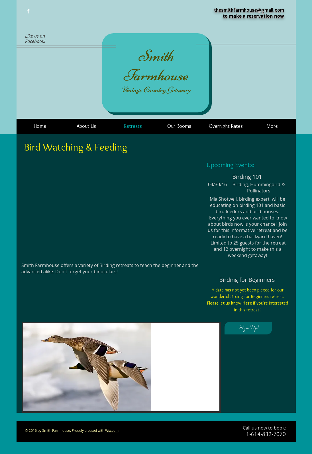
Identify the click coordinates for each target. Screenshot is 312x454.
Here (247, 303)
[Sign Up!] (248, 328)
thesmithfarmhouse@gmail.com (249, 10)
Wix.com (112, 430)
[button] (121, 367)
